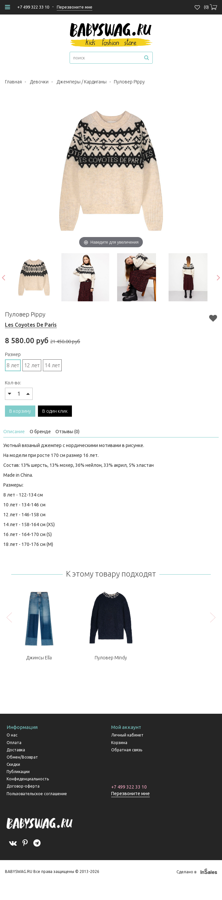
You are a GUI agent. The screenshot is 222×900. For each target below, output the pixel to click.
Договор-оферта (23, 786)
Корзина (119, 742)
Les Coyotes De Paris (31, 325)
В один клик (55, 411)
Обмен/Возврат (22, 757)
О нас (12, 735)
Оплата (14, 742)
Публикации (18, 771)
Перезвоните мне (130, 793)
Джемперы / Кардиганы (82, 81)
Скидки (13, 764)
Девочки (39, 81)
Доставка (16, 750)
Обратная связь (126, 750)
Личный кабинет (127, 735)
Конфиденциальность (28, 779)
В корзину (20, 411)
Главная (13, 81)
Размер (13, 354)
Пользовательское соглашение (37, 794)
